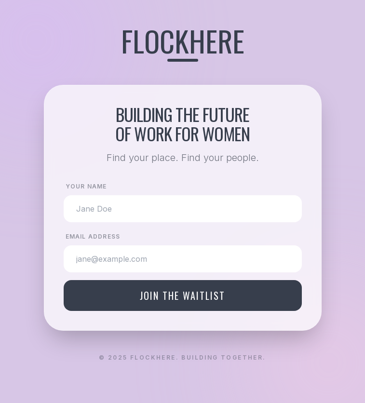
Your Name (86, 186)
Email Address (93, 236)
